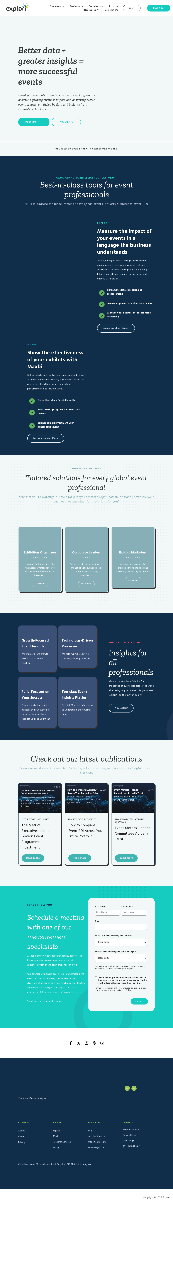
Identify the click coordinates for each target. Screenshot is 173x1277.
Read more (33, 855)
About (21, 1117)
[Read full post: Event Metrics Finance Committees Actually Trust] (133, 796)
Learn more (40, 581)
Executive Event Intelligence (35, 816)
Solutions (95, 6)
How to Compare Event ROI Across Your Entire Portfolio (86, 828)
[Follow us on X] (79, 1040)
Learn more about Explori (116, 325)
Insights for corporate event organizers (129, 818)
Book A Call (158, 8)
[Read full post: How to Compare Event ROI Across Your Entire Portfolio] (86, 796)
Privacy (21, 1129)
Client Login (128, 1127)
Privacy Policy (125, 987)
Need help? (131, 1132)
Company (55, 6)
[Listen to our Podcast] (94, 1040)
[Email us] (102, 1040)
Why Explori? (66, 120)
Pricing (113, 6)
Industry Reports (96, 1122)
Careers (22, 1123)
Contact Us (111, 9)
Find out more (34, 120)
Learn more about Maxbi (45, 435)
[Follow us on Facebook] (71, 1040)
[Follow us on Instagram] (86, 1040)
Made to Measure (97, 1128)
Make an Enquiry (131, 1116)
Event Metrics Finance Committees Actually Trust (132, 831)
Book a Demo (129, 1121)
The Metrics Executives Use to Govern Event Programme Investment (35, 834)
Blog (90, 1117)
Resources (90, 9)
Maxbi (56, 1122)
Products (75, 6)
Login (131, 8)
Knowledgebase (96, 1134)
